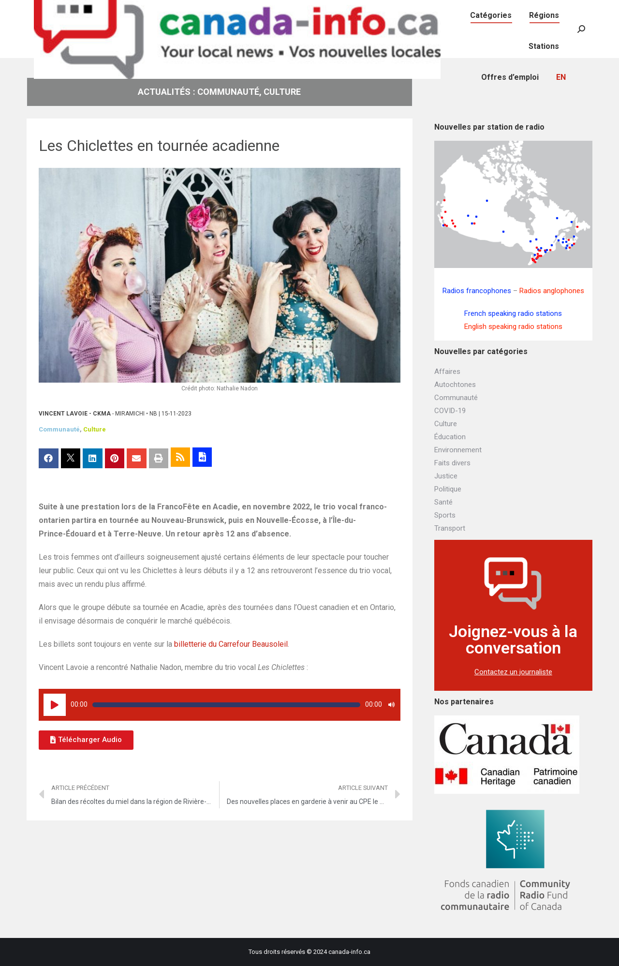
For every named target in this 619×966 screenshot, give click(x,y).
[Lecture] (55, 705)
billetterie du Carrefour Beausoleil (231, 644)
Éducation (450, 436)
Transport (449, 528)
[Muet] (391, 704)
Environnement (458, 450)
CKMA (102, 413)
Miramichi (130, 413)
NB (153, 413)
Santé (443, 502)
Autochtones (455, 384)
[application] (220, 705)
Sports (445, 515)
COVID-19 (450, 410)
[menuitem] (470, 10)
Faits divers (452, 463)
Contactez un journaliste (513, 672)
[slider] (226, 704)
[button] (86, 740)
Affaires (447, 371)
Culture (94, 429)
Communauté (59, 429)
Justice (445, 476)
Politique (447, 489)
